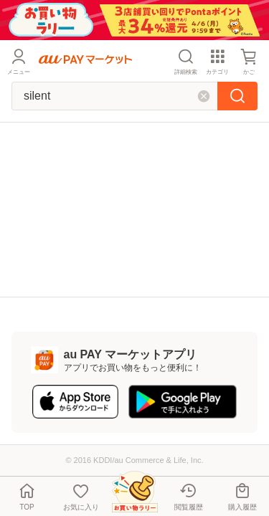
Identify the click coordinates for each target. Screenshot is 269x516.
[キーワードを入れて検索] (114, 96)
